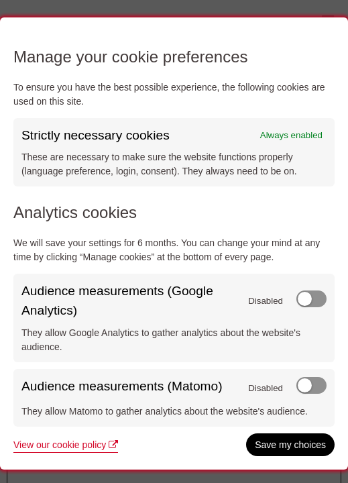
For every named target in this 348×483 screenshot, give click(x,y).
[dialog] (174, 243)
